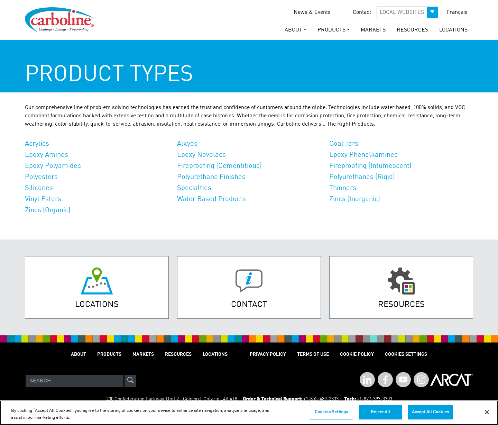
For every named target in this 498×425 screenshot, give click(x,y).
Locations (453, 30)
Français (457, 12)
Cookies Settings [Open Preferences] (406, 354)
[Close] (487, 413)
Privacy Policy (268, 354)
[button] (407, 12)
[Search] (74, 381)
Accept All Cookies (430, 413)
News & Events (312, 12)
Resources (412, 30)
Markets (373, 30)
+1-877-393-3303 (374, 399)
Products (109, 354)
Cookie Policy (357, 354)
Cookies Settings (331, 413)
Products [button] (331, 30)
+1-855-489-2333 (321, 399)
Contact (362, 12)
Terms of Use (313, 354)
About (78, 354)
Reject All (380, 413)
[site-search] (130, 381)
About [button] (293, 30)
